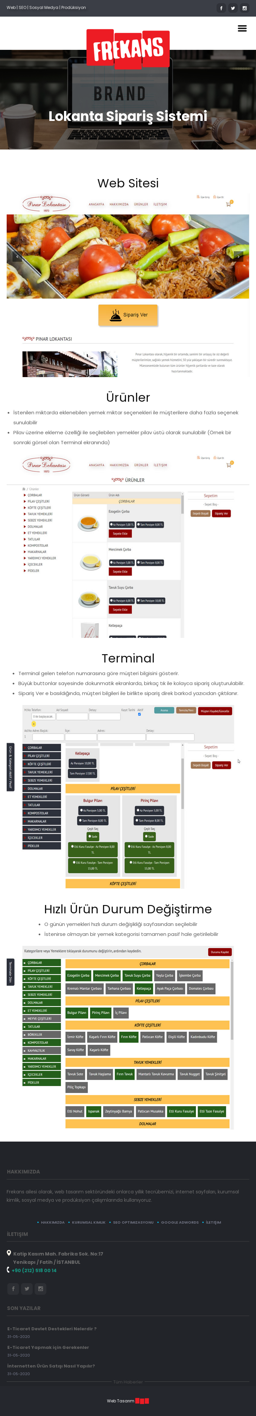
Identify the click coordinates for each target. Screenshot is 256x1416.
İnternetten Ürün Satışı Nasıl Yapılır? (51, 1366)
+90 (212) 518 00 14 (34, 1270)
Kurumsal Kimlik (89, 1222)
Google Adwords (180, 1222)
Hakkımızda (53, 1222)
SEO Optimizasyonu (133, 1222)
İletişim (213, 1222)
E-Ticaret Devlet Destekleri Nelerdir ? (52, 1329)
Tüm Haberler (128, 1382)
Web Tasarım (120, 1401)
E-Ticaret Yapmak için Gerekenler (48, 1347)
